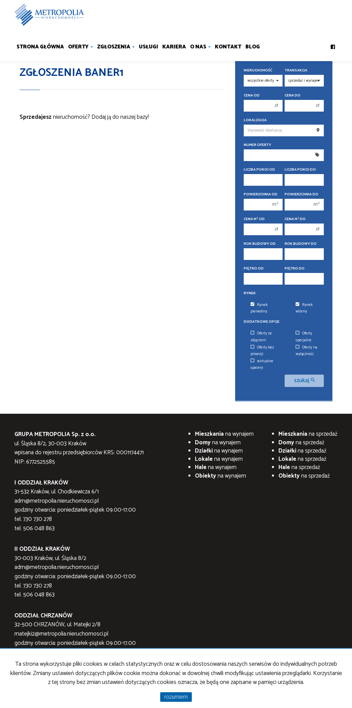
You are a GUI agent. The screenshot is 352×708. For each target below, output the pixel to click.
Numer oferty (257, 145)
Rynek (250, 293)
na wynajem (224, 434)
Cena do (292, 95)
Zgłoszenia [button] (116, 47)
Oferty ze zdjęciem (261, 336)
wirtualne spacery (262, 364)
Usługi (148, 47)
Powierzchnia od (260, 194)
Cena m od (254, 219)
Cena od (252, 95)
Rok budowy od (260, 244)
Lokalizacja (255, 120)
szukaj (304, 380)
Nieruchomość (258, 70)
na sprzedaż (307, 434)
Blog (252, 47)
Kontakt (228, 47)
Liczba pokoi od (259, 169)
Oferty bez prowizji (262, 350)
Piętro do (295, 268)
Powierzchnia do (301, 194)
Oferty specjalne (304, 336)
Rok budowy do (301, 244)
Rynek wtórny (304, 308)
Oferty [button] (80, 47)
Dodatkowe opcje (261, 321)
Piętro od (254, 268)
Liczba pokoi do (300, 169)
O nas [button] (200, 47)
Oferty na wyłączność (306, 350)
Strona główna (40, 47)
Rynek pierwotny (259, 308)
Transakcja (296, 70)
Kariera (174, 47)
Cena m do (295, 219)
